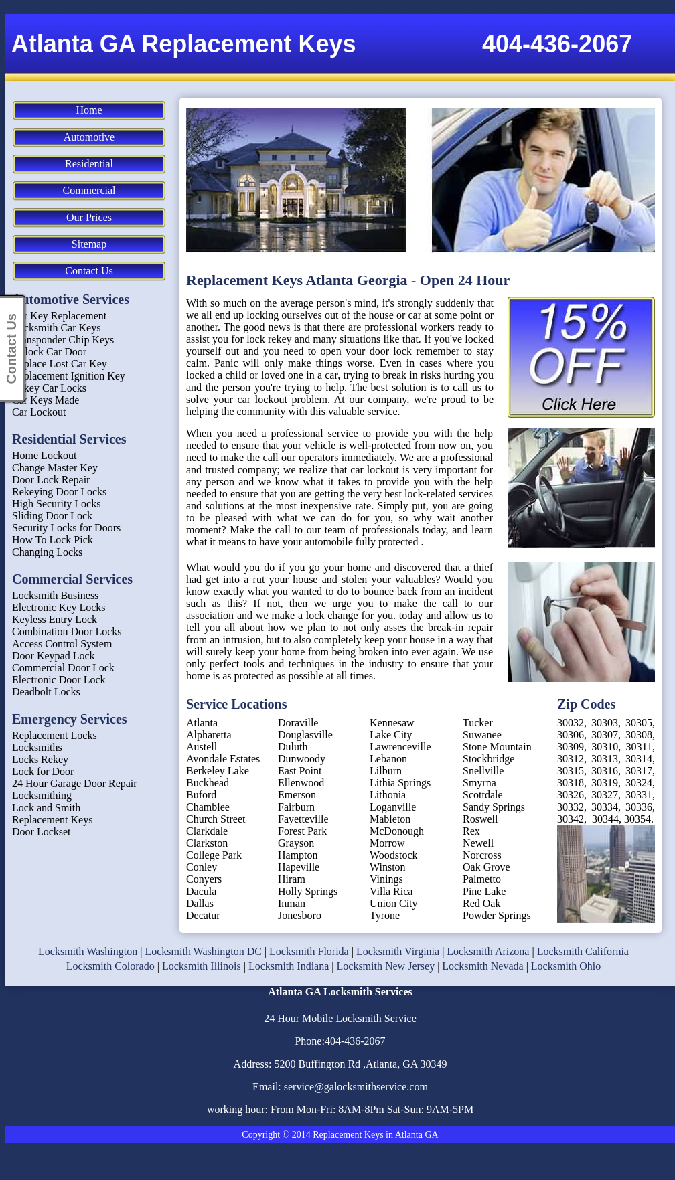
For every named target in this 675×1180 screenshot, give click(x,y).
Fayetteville (303, 819)
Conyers (204, 879)
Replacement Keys (52, 819)
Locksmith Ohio (566, 966)
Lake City (391, 734)
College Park (214, 855)
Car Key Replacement (59, 315)
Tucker (478, 722)
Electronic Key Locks (59, 607)
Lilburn (386, 770)
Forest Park (302, 831)
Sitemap (89, 244)
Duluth (292, 746)
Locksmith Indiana (288, 966)
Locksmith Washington (87, 951)
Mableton (390, 819)
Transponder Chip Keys (63, 339)
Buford (201, 794)
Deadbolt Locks (46, 691)
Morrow (387, 843)
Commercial (88, 190)
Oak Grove (486, 867)
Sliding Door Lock (52, 515)
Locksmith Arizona (488, 951)
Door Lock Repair (51, 479)
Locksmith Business (55, 595)
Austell (201, 746)
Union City (394, 903)
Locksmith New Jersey (386, 966)
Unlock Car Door (49, 351)
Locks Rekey (40, 759)
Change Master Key (55, 467)
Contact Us (89, 270)
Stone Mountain (497, 746)
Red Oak (481, 903)
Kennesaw (392, 722)
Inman (291, 903)
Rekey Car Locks (49, 388)
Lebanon (388, 758)
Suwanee (482, 734)
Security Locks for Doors (66, 527)
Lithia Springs (400, 782)
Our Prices (89, 217)
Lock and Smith (46, 807)
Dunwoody (301, 758)
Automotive (89, 137)
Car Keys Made (45, 400)
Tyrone (385, 915)
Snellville (483, 770)
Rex (471, 831)
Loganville (393, 807)
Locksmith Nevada (482, 966)
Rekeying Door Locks (59, 491)
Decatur (203, 915)
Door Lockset (41, 831)
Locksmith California (583, 951)
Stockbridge (488, 758)
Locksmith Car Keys (56, 327)
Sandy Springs (494, 807)
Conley (201, 867)
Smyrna (479, 782)
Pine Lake (484, 891)
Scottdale (483, 794)
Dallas (200, 903)
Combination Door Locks (67, 631)
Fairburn (296, 807)
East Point (299, 770)
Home (89, 110)
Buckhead (207, 782)
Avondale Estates (223, 758)
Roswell (480, 819)
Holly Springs (308, 891)
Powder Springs (497, 915)
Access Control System (62, 643)
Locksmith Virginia (397, 951)
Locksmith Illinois (201, 966)
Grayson (296, 843)
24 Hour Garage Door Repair (74, 783)
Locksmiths (37, 747)
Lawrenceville (400, 746)
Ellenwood (301, 782)
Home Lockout (44, 455)
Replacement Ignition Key (68, 376)
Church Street (215, 819)
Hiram (291, 879)
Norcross (482, 855)
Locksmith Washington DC (203, 951)
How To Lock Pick (52, 539)
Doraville (298, 722)
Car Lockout (39, 412)
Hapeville (298, 867)
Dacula (201, 891)
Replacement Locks (54, 735)
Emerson (297, 794)
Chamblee (208, 807)
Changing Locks (47, 552)
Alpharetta (209, 734)
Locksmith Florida (309, 951)
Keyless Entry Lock (54, 619)
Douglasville (305, 734)
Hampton (298, 855)
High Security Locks (56, 503)
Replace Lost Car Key (59, 363)
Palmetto (482, 879)
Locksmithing (42, 795)
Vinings (386, 879)
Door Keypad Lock (53, 655)
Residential (89, 163)
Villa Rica (391, 891)
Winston (388, 867)
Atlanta (202, 722)
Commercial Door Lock (63, 667)
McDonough (397, 831)
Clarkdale (207, 831)
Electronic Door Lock (59, 679)
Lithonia (388, 794)
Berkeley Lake (217, 770)
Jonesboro (299, 915)
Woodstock (394, 855)
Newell (478, 843)
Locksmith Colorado (110, 966)
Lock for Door (43, 771)
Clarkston (207, 843)
